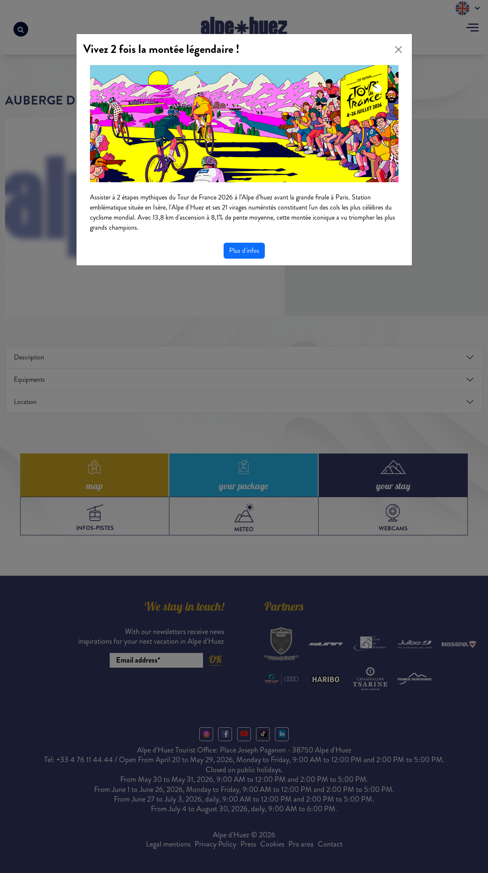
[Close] (398, 49)
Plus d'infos (244, 250)
